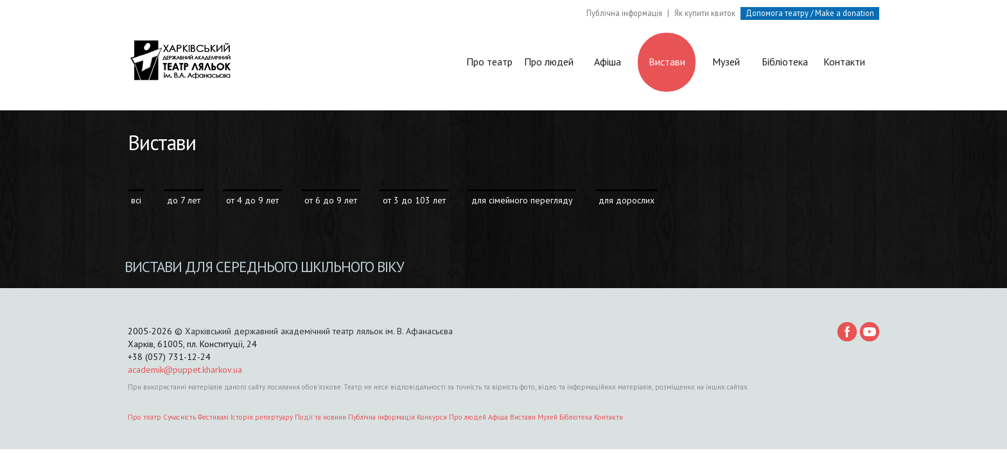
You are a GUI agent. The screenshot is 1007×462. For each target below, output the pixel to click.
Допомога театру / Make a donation (810, 13)
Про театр (489, 66)
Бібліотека (785, 61)
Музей (726, 61)
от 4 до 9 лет (252, 200)
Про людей (549, 61)
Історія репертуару (262, 417)
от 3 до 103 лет (414, 200)
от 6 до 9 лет (330, 200)
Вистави (667, 61)
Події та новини (320, 417)
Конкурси (432, 417)
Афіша (607, 61)
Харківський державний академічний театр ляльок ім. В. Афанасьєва (319, 331)
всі (136, 200)
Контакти (844, 61)
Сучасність (179, 417)
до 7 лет (183, 200)
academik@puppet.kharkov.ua (185, 369)
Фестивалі (213, 417)
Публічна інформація (624, 13)
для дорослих (626, 200)
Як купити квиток (704, 13)
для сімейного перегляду (522, 200)
